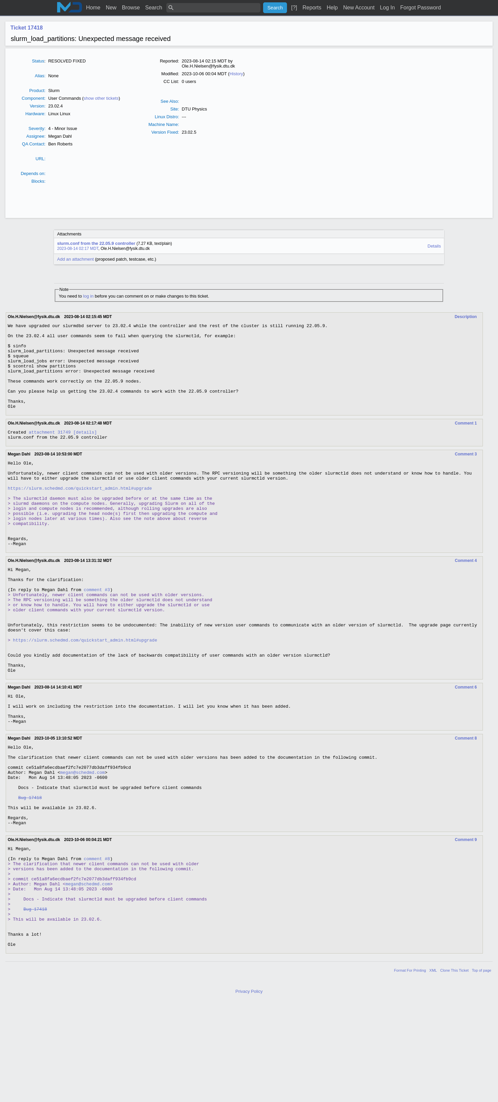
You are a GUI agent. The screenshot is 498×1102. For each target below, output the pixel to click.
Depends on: (33, 173)
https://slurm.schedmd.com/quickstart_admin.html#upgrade (80, 513)
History (236, 73)
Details (434, 246)
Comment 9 (466, 919)
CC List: (171, 81)
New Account (358, 7)
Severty (36, 128)
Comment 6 (466, 744)
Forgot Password (420, 7)
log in (88, 296)
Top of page (481, 1070)
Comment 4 (466, 596)
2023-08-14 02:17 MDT (77, 248)
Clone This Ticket (454, 1070)
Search (153, 7)
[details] (85, 450)
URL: (41, 158)
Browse (131, 7)
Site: (174, 109)
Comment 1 (466, 440)
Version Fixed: (165, 132)
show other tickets (101, 98)
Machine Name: (164, 124)
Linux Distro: (167, 116)
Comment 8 (466, 801)
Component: (34, 98)
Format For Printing (410, 1070)
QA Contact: (33, 143)
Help (332, 7)
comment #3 (97, 631)
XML (433, 1070)
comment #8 (97, 941)
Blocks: (38, 181)
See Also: (170, 101)
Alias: (40, 75)
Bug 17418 (30, 872)
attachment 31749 (50, 450)
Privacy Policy (249, 1091)
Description (466, 316)
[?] (294, 7)
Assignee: (35, 136)
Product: (37, 90)
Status (38, 60)
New (111, 7)
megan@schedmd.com (82, 842)
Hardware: (35, 113)
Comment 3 (466, 473)
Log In (387, 7)
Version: (37, 105)
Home (93, 7)
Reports (311, 7)
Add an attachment (75, 259)
